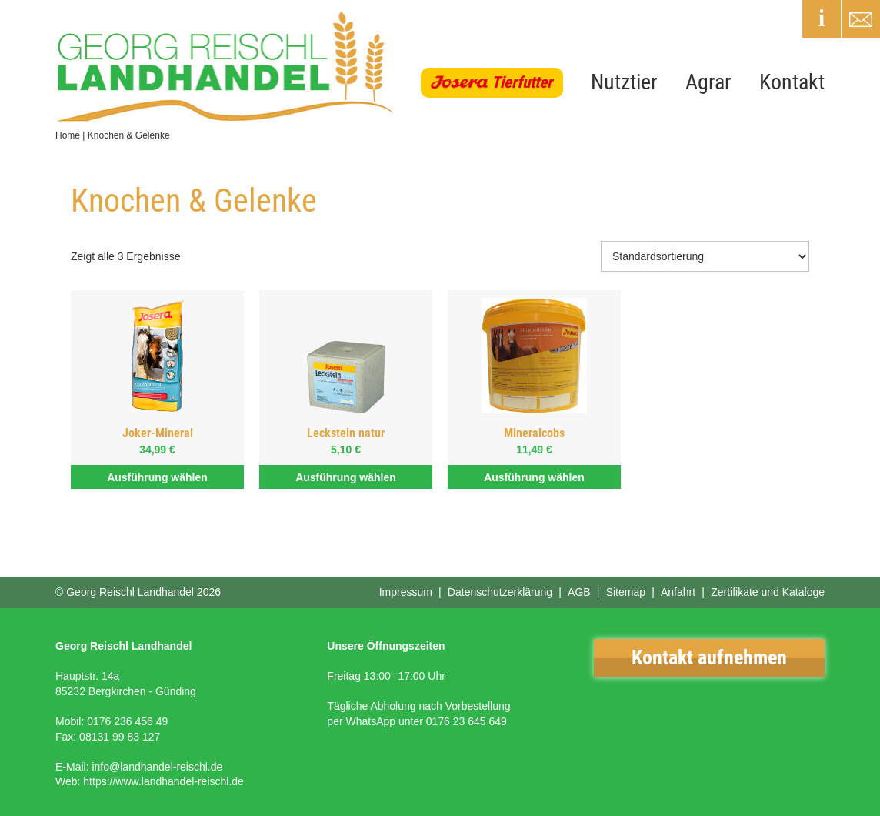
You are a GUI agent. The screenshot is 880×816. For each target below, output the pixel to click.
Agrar (708, 82)
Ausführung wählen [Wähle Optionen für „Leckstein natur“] (345, 477)
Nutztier (624, 82)
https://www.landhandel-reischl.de (163, 781)
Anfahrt (678, 592)
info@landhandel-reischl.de (157, 767)
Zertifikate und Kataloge (768, 592)
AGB (579, 592)
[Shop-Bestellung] (705, 256)
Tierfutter (522, 82)
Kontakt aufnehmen (709, 657)
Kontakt (792, 82)
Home (67, 135)
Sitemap (625, 592)
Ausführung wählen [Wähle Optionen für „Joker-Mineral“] (157, 477)
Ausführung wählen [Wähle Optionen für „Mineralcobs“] (534, 477)
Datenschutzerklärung (500, 592)
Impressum (405, 592)
